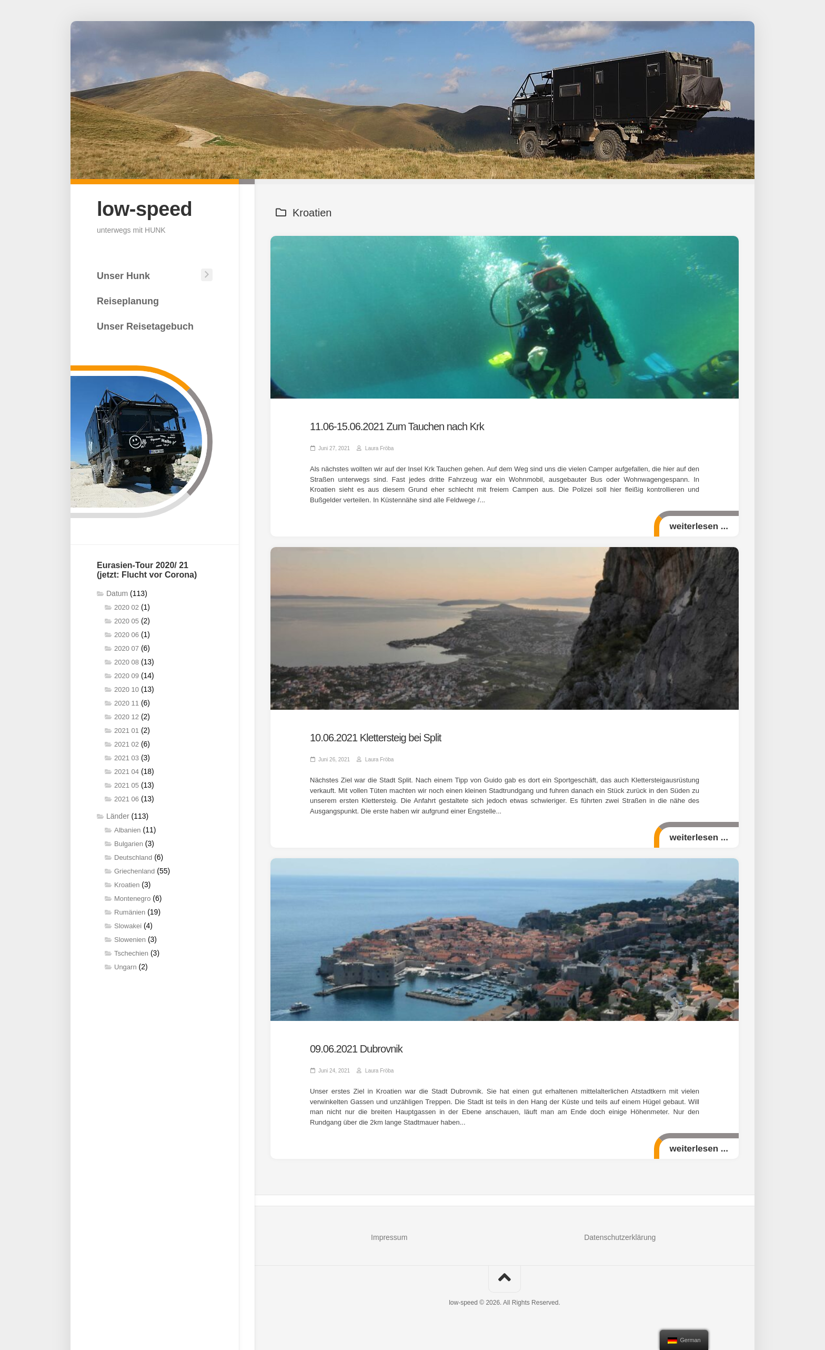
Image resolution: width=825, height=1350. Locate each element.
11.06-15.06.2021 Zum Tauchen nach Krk (397, 426)
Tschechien (131, 953)
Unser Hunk (123, 276)
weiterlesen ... (699, 526)
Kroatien (126, 885)
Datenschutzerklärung (620, 1237)
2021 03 (126, 758)
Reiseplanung (128, 301)
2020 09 (126, 676)
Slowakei (128, 926)
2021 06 (126, 799)
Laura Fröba (379, 448)
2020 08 (126, 662)
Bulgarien (128, 844)
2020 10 (126, 689)
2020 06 (126, 635)
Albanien (127, 830)
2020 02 (126, 607)
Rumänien (129, 912)
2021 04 (126, 772)
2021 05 (126, 785)
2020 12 (126, 717)
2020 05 (126, 621)
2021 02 (126, 744)
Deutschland (133, 857)
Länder (117, 816)
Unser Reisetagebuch (145, 326)
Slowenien (130, 940)
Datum (117, 593)
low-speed (144, 209)
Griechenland (134, 871)
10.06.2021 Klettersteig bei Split (375, 737)
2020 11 (126, 703)
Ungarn (125, 967)
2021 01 (126, 730)
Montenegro (132, 898)
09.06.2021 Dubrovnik (356, 1049)
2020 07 (126, 648)
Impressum (389, 1237)
